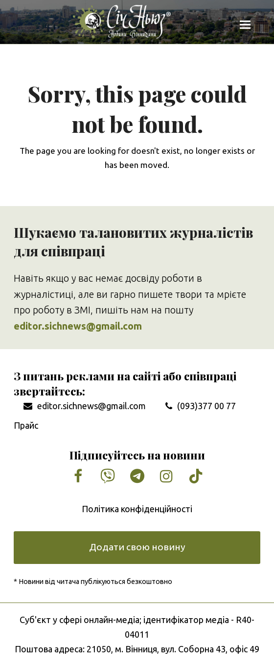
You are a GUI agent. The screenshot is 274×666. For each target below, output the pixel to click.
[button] (245, 24)
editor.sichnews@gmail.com (91, 406)
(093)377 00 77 (206, 406)
